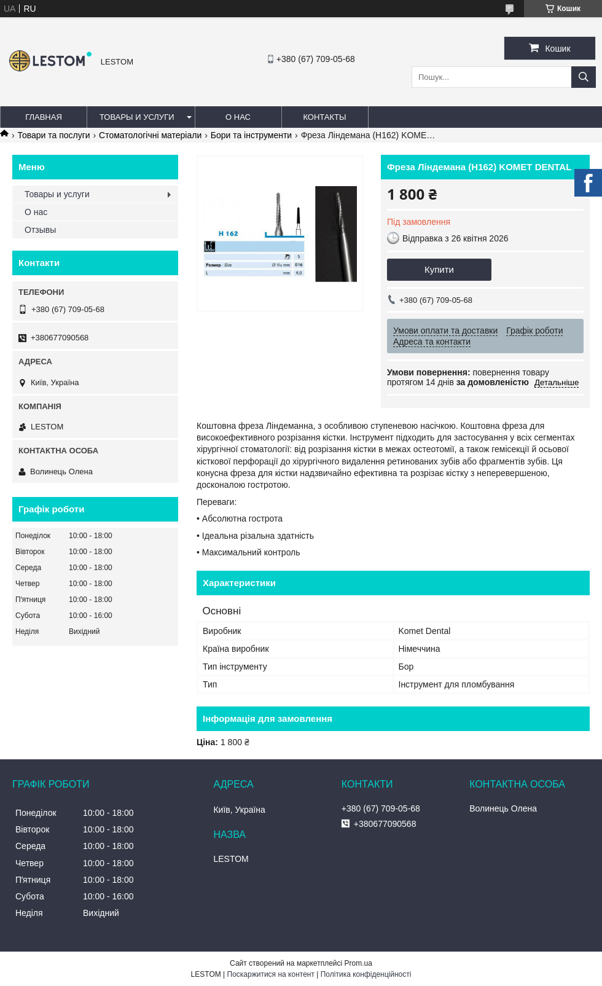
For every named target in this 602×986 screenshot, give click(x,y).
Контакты (324, 117)
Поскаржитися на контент (271, 974)
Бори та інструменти (251, 135)
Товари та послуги (53, 135)
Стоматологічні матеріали (150, 135)
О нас (238, 117)
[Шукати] (583, 77)
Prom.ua (358, 963)
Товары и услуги (137, 117)
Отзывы (40, 230)
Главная (43, 117)
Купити (439, 269)
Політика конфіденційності (366, 974)
